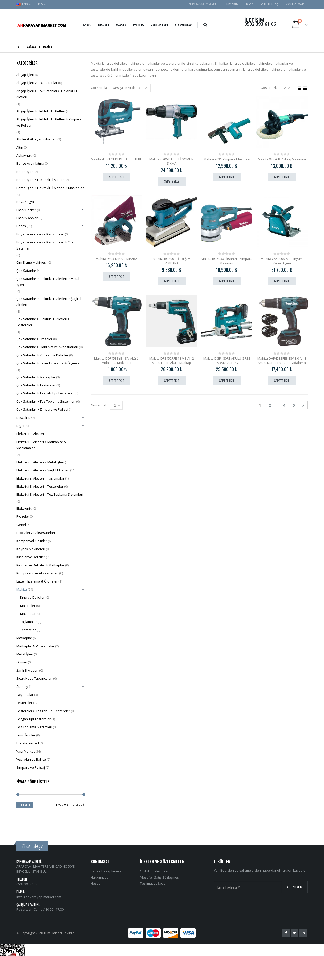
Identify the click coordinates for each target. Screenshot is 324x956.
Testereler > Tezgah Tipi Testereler (43, 711)
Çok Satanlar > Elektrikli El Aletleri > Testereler (43, 322)
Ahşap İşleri (25, 74)
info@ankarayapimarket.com (38, 878)
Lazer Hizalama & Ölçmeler (37, 581)
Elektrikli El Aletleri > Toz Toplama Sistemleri (49, 494)
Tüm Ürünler (25, 735)
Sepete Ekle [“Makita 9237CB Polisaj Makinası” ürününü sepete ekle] (281, 176)
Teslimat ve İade (152, 865)
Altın (19, 147)
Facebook (286, 915)
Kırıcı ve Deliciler (32, 597)
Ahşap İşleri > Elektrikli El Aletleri (40, 111)
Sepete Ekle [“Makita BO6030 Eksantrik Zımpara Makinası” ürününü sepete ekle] (226, 280)
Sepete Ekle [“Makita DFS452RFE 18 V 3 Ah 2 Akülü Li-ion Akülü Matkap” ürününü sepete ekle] (171, 380)
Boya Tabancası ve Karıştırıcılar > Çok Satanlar (44, 245)
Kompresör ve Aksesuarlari (37, 573)
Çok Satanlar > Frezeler (34, 339)
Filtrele (25, 805)
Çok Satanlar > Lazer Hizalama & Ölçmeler (48, 363)
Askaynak (24, 155)
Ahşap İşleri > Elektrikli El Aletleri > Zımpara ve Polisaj (49, 122)
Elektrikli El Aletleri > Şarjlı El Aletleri (42, 470)
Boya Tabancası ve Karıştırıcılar (40, 234)
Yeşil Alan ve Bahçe (31, 759)
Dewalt (103, 25)
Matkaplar (28, 613)
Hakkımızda (100, 859)
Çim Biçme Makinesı (31, 262)
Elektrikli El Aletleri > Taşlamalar (40, 478)
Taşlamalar (28, 621)
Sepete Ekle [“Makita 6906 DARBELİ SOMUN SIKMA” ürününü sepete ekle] (171, 181)
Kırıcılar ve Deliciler (30, 557)
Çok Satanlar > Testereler (36, 385)
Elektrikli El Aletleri (30, 433)
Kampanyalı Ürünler (31, 540)
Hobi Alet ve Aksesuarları (35, 532)
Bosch (87, 25)
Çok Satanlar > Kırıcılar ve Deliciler (42, 355)
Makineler (27, 605)
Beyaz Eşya (25, 201)
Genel (21, 524)
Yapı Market (159, 25)
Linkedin (303, 915)
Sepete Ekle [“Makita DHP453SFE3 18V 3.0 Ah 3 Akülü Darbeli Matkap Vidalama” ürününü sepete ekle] (281, 380)
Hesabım (232, 4)
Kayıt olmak (295, 4)
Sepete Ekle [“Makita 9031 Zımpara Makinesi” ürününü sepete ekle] (226, 176)
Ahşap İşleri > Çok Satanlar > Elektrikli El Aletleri (46, 94)
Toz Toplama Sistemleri (34, 727)
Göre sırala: (99, 88)
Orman (21, 662)
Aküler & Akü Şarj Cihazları (36, 139)
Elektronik (183, 25)
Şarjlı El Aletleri (27, 670)
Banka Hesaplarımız (106, 853)
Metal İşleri (24, 654)
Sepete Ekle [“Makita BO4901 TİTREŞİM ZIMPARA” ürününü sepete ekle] (171, 280)
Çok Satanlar (26, 270)
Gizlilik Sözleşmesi (154, 853)
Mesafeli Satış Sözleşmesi (160, 859)
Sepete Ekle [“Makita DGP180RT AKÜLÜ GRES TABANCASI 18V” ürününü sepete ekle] (226, 380)
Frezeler (22, 516)
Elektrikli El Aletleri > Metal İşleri (40, 462)
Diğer (20, 425)
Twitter (294, 915)
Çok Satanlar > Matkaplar (35, 377)
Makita (121, 25)
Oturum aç (269, 4)
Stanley (138, 25)
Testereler (28, 630)
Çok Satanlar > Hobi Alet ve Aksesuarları (47, 347)
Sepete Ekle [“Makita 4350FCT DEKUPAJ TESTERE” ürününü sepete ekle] (116, 176)
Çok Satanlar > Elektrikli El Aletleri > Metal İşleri (47, 281)
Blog (250, 4)
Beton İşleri (25, 171)
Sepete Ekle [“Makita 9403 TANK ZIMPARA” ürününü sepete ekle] (116, 276)
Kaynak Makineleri (30, 549)
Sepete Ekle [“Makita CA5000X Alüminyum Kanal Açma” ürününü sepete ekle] (281, 280)
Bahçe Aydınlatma (30, 163)
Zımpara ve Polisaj (30, 767)
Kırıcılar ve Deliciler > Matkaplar (40, 565)
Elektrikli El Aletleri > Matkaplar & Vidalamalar (41, 445)
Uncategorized (27, 743)
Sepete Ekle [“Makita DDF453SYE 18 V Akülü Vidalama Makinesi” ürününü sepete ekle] (116, 380)
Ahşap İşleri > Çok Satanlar (36, 82)
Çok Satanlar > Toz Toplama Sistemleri (45, 401)
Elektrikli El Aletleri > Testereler (39, 486)
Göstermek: (269, 88)
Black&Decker (27, 218)
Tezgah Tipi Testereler (33, 719)
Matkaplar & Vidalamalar (35, 646)
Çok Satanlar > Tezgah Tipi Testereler (45, 393)
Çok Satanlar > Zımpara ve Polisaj (42, 409)
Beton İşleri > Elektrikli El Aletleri (40, 179)
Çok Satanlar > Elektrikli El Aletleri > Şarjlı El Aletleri (48, 301)
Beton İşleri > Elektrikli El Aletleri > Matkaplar (50, 187)
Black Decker (26, 209)
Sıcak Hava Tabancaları (34, 678)
